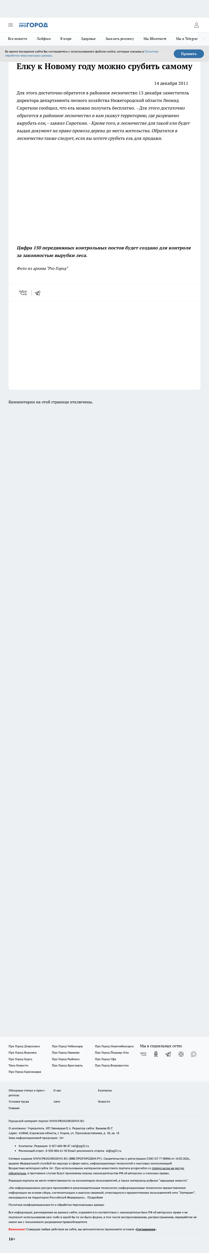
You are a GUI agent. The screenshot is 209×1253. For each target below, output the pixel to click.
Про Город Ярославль (67, 1065)
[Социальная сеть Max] (193, 1054)
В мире (66, 38)
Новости (104, 1101)
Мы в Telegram (187, 38)
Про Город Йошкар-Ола (112, 1052)
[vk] (23, 292)
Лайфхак (44, 38)
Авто (56, 1101)
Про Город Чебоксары (67, 1046)
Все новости (17, 38)
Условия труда (19, 1101)
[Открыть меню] (11, 25)
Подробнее (95, 1197)
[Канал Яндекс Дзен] (181, 1054)
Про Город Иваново (66, 1052)
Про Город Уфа (105, 1059)
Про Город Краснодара (25, 1072)
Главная (14, 1108)
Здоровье (88, 38)
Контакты (105, 1090)
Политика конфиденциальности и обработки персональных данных (56, 1205)
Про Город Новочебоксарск (114, 1046)
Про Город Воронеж (23, 1052)
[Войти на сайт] (196, 25)
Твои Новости (18, 1065)
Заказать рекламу (120, 38)
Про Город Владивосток (112, 1065)
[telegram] (39, 292)
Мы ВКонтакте (155, 38)
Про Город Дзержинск (24, 1046)
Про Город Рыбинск (66, 1059)
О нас (57, 1090)
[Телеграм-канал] (168, 1054)
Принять (189, 53)
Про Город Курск (20, 1059)
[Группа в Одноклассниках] (156, 1054)
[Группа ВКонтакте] (143, 1054)
